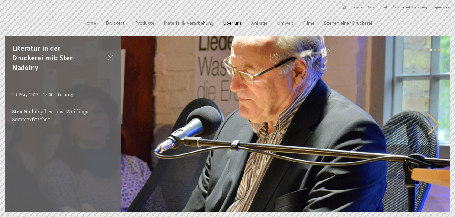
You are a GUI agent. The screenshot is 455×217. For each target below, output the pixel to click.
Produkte (144, 23)
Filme (309, 23)
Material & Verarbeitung (188, 23)
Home (89, 23)
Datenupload (377, 7)
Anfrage (259, 23)
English (356, 7)
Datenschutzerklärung (409, 7)
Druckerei (116, 23)
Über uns (232, 23)
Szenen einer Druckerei (348, 23)
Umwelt (285, 23)
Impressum (441, 7)
